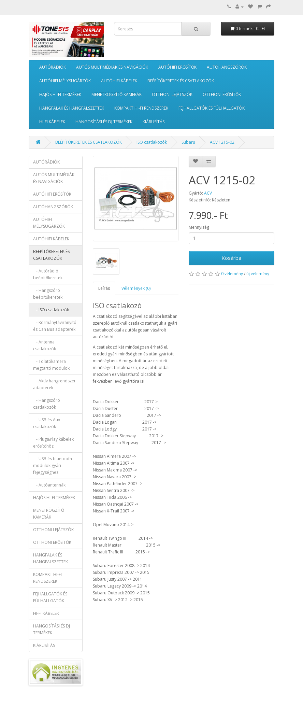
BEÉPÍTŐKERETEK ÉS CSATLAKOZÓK (180, 81)
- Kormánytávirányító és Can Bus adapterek (54, 326)
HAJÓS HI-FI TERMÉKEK (60, 94)
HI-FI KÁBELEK (52, 122)
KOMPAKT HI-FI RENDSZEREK (141, 108)
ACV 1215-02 (222, 142)
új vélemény (257, 274)
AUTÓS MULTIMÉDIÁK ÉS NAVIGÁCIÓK (112, 67)
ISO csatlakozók (151, 142)
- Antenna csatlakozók (44, 345)
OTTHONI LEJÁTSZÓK (172, 94)
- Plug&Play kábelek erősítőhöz (53, 442)
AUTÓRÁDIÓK (52, 67)
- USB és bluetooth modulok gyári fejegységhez (52, 465)
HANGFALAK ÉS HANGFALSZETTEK (71, 108)
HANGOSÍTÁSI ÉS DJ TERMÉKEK (103, 122)
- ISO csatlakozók (51, 310)
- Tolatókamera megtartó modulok (51, 364)
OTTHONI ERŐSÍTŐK (222, 94)
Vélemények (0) (135, 288)
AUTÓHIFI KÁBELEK (119, 81)
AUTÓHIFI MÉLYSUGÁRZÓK (65, 81)
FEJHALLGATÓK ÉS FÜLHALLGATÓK (211, 108)
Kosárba (231, 257)
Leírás (104, 288)
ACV (208, 193)
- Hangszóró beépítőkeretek (47, 293)
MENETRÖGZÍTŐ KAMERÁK (116, 94)
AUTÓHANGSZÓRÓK (227, 67)
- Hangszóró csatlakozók (46, 403)
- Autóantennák (49, 485)
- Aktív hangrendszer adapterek (54, 384)
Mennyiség (199, 227)
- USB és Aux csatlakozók (46, 423)
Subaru (188, 142)
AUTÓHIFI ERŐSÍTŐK (177, 67)
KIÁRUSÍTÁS (153, 122)
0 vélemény (232, 274)
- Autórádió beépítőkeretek (47, 274)
